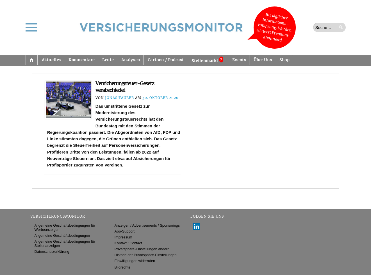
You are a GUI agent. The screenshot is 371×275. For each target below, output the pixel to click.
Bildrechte (123, 267)
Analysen (130, 60)
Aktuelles (51, 60)
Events (239, 60)
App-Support (125, 231)
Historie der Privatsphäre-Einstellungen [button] (146, 255)
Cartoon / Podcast (166, 60)
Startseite (31, 60)
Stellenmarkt (207, 60)
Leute (108, 60)
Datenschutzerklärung (52, 251)
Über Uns (263, 60)
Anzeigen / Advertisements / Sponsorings (147, 225)
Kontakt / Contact (128, 243)
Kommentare (82, 60)
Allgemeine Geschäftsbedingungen (62, 235)
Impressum (123, 237)
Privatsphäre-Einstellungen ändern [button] (142, 249)
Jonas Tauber (119, 98)
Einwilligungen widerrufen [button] (135, 261)
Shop (284, 60)
